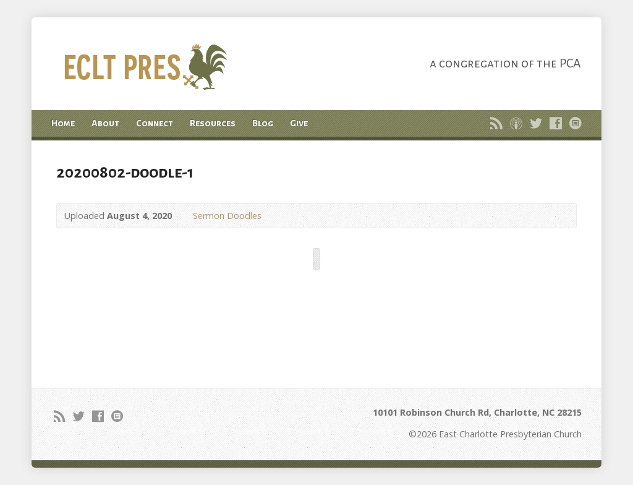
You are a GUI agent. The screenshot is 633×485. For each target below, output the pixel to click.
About (105, 123)
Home (63, 123)
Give (299, 123)
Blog (262, 123)
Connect (154, 123)
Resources (213, 123)
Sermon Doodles (227, 215)
